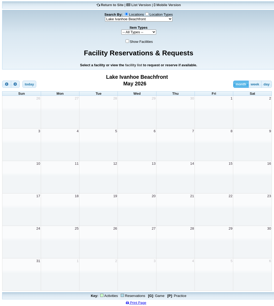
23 (269, 196)
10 (38, 164)
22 (230, 196)
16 (269, 164)
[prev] (6, 84)
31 (38, 261)
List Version (141, 5)
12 (115, 164)
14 (192, 164)
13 (153, 164)
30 (192, 98)
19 (115, 196)
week (255, 84)
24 (38, 228)
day (266, 84)
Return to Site (112, 5)
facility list (133, 65)
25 (77, 228)
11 (77, 164)
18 (77, 196)
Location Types (161, 14)
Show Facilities (141, 42)
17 (38, 196)
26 (38, 98)
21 (192, 196)
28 (115, 98)
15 (230, 164)
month (241, 84)
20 (153, 196)
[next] (15, 84)
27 (77, 98)
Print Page (136, 303)
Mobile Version (168, 5)
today (29, 84)
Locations (136, 14)
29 (153, 98)
